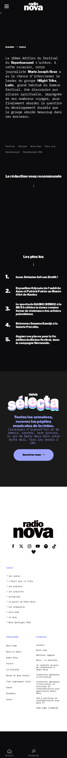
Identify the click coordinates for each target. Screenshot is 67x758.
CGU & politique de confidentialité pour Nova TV (47, 700)
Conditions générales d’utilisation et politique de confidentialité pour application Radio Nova (47, 687)
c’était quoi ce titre (21, 581)
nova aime (14, 612)
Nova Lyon (50, 146)
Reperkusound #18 (32, 152)
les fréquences (17, 607)
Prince (9, 663)
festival (10, 146)
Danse (9, 687)
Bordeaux (11, 693)
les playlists (16, 591)
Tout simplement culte (18, 681)
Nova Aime (36, 146)
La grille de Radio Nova (22, 602)
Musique (23, 146)
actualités (14, 597)
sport (9, 699)
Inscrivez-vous (32, 454)
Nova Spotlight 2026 (20, 622)
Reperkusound (12, 152)
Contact (40, 645)
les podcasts (16, 586)
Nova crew (41, 650)
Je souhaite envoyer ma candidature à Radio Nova (47, 667)
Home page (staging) (47, 708)
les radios (14, 576)
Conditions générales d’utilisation (47, 676)
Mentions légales (45, 655)
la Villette (12, 669)
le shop (13, 617)
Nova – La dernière (46, 660)
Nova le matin (13, 651)
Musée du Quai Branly (17, 675)
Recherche (33, 753)
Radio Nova (12, 657)
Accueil (9, 753)
